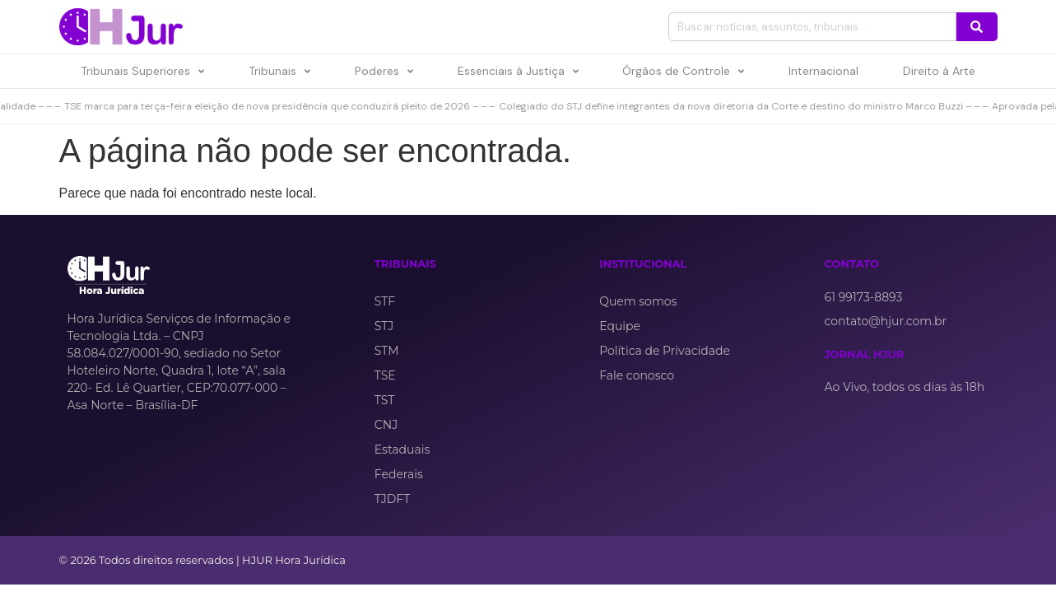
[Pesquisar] (977, 26)
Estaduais (402, 449)
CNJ (386, 424)
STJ (383, 326)
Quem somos (638, 301)
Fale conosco (636, 375)
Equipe (619, 326)
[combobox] (812, 26)
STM (386, 350)
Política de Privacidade (664, 350)
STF (384, 301)
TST (384, 400)
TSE (385, 375)
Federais (398, 474)
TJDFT (392, 499)
